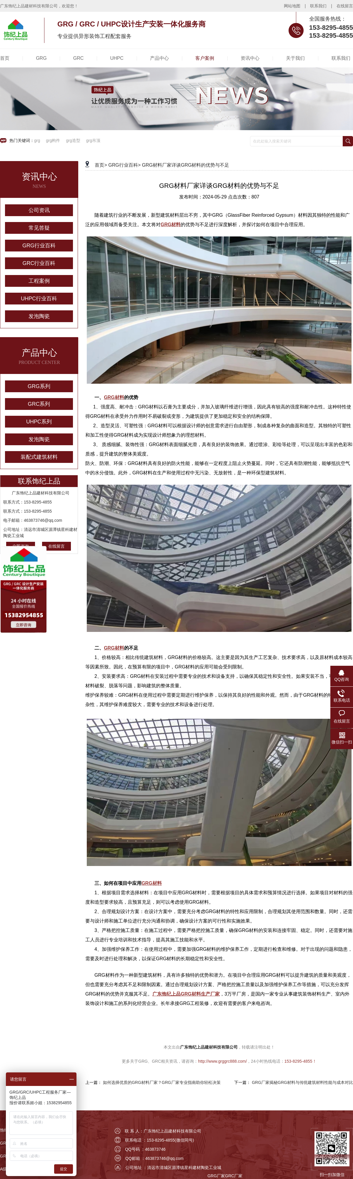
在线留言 (345, 6)
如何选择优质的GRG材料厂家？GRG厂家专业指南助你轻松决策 (162, 1082)
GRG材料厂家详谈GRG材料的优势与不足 (185, 165)
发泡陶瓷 (39, 316)
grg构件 (53, 140)
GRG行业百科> (124, 165)
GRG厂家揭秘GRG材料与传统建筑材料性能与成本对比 (302, 1082)
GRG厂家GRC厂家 (224, 1176)
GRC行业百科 (39, 263)
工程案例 (39, 281)
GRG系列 (39, 386)
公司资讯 (39, 210)
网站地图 (292, 6)
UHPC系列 (39, 422)
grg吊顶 (93, 140)
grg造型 (73, 140)
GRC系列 (39, 404)
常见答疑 (39, 228)
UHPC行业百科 (39, 299)
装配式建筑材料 (39, 457)
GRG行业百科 (39, 246)
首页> (101, 165)
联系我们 (318, 6)
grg (37, 140)
